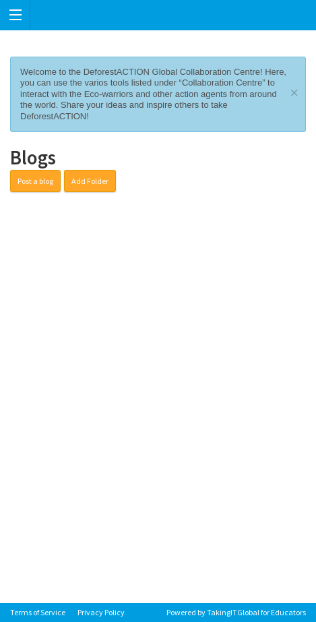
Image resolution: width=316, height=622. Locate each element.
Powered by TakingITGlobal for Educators (236, 612)
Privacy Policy (101, 612)
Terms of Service (37, 612)
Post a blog (35, 181)
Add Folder (89, 181)
